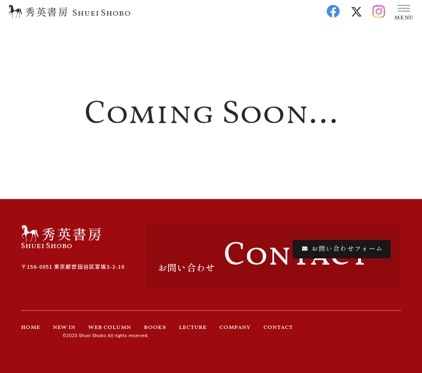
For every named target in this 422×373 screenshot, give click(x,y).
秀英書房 (47, 11)
